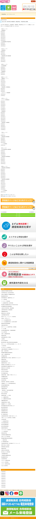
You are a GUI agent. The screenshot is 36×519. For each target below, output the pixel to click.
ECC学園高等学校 (4, 373)
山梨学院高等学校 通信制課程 (6, 309)
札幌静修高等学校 (4, 311)
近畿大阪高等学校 (4, 325)
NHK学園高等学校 (4, 378)
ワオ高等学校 (3, 345)
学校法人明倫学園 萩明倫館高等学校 (8, 294)
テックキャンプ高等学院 (5, 301)
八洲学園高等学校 (4, 453)
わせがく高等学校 (4, 465)
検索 (32, 268)
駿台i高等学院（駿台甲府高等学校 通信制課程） (9, 342)
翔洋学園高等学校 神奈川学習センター (8, 405)
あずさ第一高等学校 (4, 371)
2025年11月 (3, 481)
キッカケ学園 (3, 328)
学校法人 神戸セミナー (5, 318)
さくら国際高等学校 (4, 397)
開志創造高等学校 (4, 296)
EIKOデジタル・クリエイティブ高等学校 (8, 316)
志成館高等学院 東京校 (5, 402)
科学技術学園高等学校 (5, 385)
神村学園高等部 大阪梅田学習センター (8, 366)
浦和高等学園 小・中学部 (6, 395)
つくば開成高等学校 (4, 421)
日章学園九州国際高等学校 (6, 434)
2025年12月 (3, 480)
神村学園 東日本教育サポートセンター (8, 364)
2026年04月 (3, 473)
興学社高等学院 (4, 393)
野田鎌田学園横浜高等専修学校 (6, 352)
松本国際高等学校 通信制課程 (6, 306)
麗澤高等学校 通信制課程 (5, 323)
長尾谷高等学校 (4, 433)
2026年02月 (3, 476)
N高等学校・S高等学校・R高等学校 (7, 381)
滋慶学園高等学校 (4, 400)
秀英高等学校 (3, 335)
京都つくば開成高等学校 (5, 333)
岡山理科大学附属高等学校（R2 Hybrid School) (9, 304)
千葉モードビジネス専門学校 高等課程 (8, 417)
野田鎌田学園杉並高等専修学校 (6, 438)
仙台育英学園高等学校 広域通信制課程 (8, 330)
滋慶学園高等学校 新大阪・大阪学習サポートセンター (11, 357)
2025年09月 (3, 485)
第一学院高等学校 (4, 414)
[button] (33, 1)
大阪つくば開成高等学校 (5, 354)
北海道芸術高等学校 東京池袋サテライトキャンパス (10, 443)
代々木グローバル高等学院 (6, 347)
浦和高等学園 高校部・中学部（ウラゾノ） (9, 374)
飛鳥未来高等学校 (4, 369)
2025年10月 (3, 483)
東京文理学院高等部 (4, 426)
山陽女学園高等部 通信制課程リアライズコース (10, 349)
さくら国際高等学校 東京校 (6, 398)
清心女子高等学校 (4, 340)
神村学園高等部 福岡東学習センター (8, 297)
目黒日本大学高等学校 (5, 450)
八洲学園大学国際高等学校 (6, 455)
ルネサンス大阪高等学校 (5, 460)
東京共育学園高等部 (4, 424)
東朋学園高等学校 (4, 361)
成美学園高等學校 (4, 412)
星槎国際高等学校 (4, 410)
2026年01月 (3, 478)
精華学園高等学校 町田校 (6, 337)
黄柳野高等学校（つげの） (6, 362)
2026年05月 (3, 471)
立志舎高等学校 (4, 458)
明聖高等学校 (3, 448)
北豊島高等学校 (4, 388)
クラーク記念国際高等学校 (6, 320)
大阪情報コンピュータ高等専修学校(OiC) (8, 383)
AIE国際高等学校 (4, 376)
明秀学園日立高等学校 (5, 446)
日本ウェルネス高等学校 (5, 436)
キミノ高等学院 (4, 299)
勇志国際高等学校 (4, 457)
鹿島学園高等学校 (4, 386)
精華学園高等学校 (4, 409)
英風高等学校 (3, 359)
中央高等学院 (3, 419)
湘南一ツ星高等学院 (4, 350)
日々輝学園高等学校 (4, 441)
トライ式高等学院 (4, 431)
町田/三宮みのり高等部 (5, 445)
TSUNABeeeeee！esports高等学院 (7, 292)
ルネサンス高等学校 (4, 462)
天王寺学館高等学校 (4, 422)
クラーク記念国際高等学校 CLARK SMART (9, 321)
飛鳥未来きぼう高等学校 (5, 313)
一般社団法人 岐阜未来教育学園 (7, 390)
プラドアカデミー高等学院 (6, 429)
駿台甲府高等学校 (4, 407)
